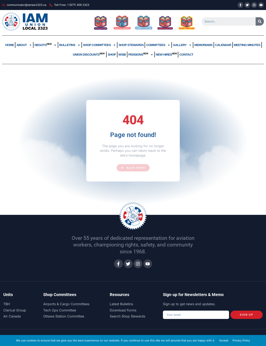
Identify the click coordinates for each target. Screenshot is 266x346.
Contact (186, 54)
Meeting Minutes (247, 45)
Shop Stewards (131, 45)
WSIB (122, 54)
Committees (158, 45)
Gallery (182, 45)
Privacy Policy (241, 340)
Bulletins (69, 45)
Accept (223, 340)
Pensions (140, 54)
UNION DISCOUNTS (89, 54)
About (24, 45)
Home (9, 45)
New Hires (166, 54)
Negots (45, 45)
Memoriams (203, 45)
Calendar (223, 45)
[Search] (260, 21)
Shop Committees (99, 45)
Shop (112, 54)
